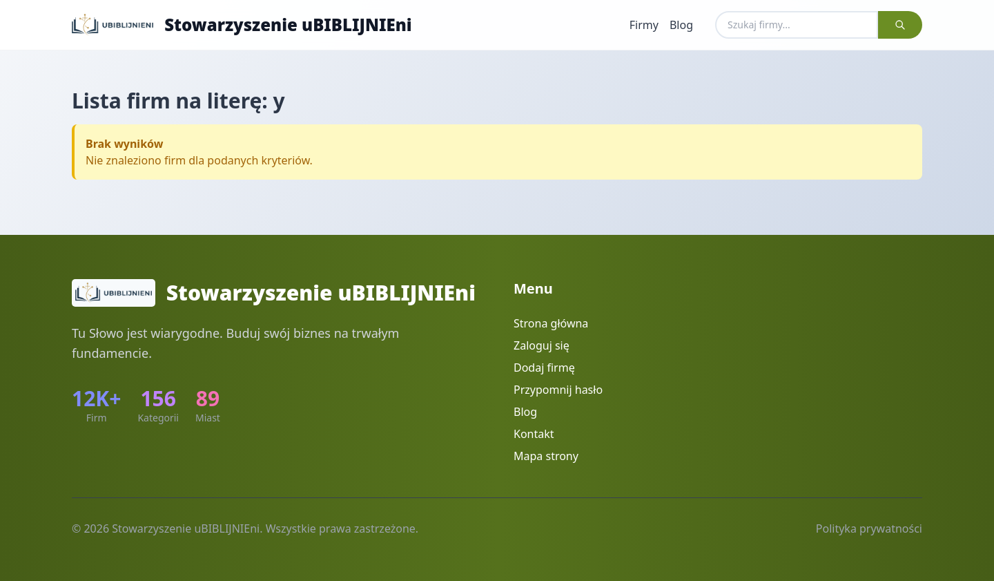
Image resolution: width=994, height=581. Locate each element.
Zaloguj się (541, 345)
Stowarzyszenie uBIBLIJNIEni (288, 25)
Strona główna (551, 323)
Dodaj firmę (544, 367)
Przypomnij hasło (558, 389)
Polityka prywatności (869, 528)
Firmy (644, 24)
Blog (681, 24)
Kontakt (534, 433)
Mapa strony (546, 456)
